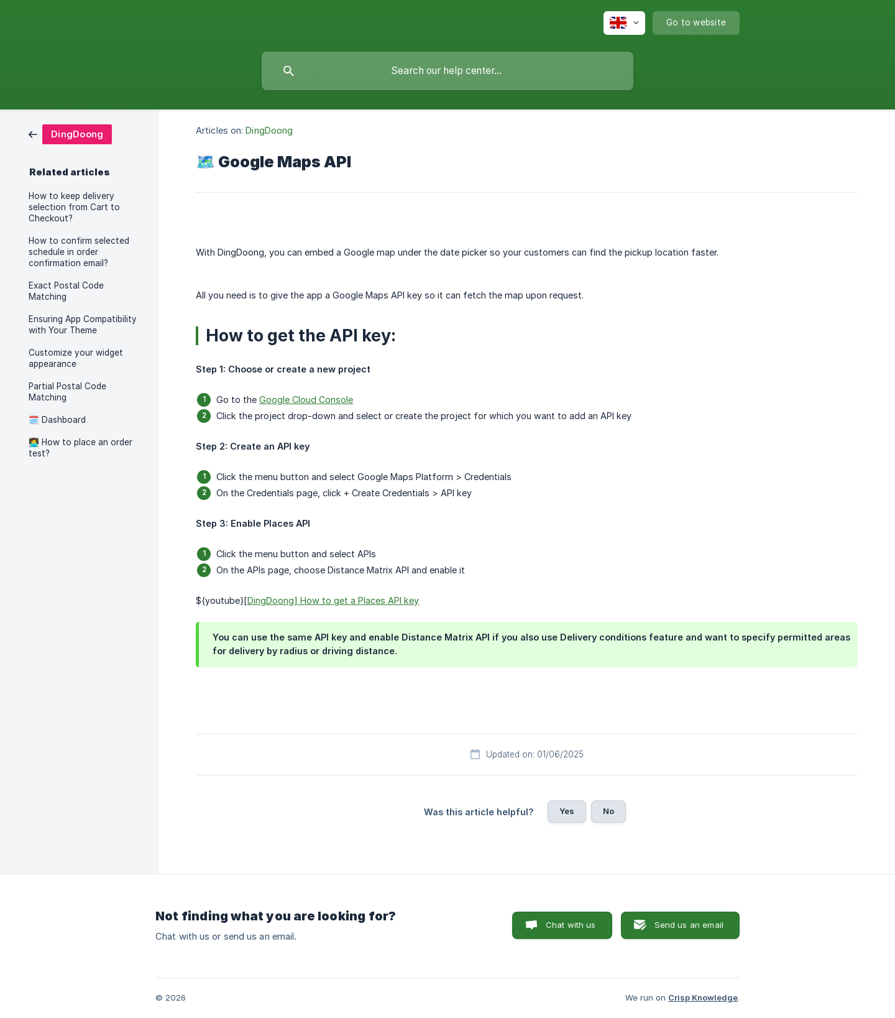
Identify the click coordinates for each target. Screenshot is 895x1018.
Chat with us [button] (571, 925)
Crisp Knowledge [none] (703, 997)
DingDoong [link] (269, 130)
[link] (70, 133)
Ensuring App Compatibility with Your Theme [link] (83, 324)
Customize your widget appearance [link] (76, 358)
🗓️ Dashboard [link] (57, 420)
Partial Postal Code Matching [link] (67, 391)
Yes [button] (566, 811)
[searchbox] (447, 71)
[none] (624, 23)
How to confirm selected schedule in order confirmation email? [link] (79, 252)
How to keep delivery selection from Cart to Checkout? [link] (74, 207)
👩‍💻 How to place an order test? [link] (80, 447)
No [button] (608, 811)
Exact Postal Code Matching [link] (66, 291)
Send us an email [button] (688, 925)
